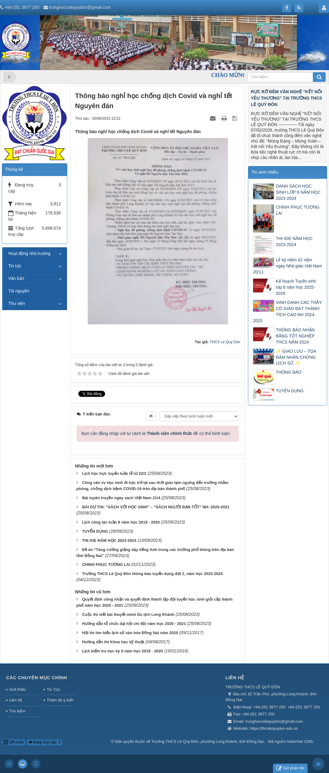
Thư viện (16, 303)
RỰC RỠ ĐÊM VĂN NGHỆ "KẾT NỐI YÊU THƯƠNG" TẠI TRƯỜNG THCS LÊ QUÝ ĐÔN (286, 98)
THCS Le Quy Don (225, 342)
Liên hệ (15, 700)
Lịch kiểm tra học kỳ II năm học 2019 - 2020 (122, 651)
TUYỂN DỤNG (95, 531)
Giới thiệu (17, 689)
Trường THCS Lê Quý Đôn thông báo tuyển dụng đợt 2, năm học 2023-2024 (152, 573)
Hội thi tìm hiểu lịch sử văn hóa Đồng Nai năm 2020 (130, 632)
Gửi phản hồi (290, 768)
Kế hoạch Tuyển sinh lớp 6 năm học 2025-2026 (296, 287)
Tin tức (14, 265)
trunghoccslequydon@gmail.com (80, 7)
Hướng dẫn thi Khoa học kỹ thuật (113, 642)
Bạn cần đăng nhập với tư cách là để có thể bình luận (156, 433)
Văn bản (16, 278)
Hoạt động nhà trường (29, 253)
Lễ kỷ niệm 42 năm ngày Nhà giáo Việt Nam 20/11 (287, 265)
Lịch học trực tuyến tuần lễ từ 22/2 (114, 473)
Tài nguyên (18, 290)
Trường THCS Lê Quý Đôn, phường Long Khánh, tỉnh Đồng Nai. (208, 741)
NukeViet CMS (300, 741)
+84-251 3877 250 (22, 7)
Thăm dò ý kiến (60, 700)
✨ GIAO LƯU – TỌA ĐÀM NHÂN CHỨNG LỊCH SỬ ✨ (296, 357)
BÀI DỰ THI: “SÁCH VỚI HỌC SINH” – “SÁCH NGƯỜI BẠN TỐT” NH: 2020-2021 (155, 507)
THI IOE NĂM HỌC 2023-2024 (109, 540)
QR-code (13, 742)
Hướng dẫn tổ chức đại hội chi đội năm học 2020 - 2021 (134, 623)
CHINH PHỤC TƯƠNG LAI (106, 564)
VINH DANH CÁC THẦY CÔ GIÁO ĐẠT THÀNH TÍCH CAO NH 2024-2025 (287, 311)
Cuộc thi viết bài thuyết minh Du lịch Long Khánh (128, 614)
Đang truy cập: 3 (44, 742)
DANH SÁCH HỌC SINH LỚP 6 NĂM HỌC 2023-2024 (298, 192)
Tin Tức (53, 689)
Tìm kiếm (17, 711)
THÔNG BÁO (288, 372)
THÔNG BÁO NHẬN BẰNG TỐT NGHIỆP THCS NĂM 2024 (295, 335)
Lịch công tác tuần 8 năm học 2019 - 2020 (121, 522)
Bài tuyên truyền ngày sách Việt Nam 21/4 (121, 498)
